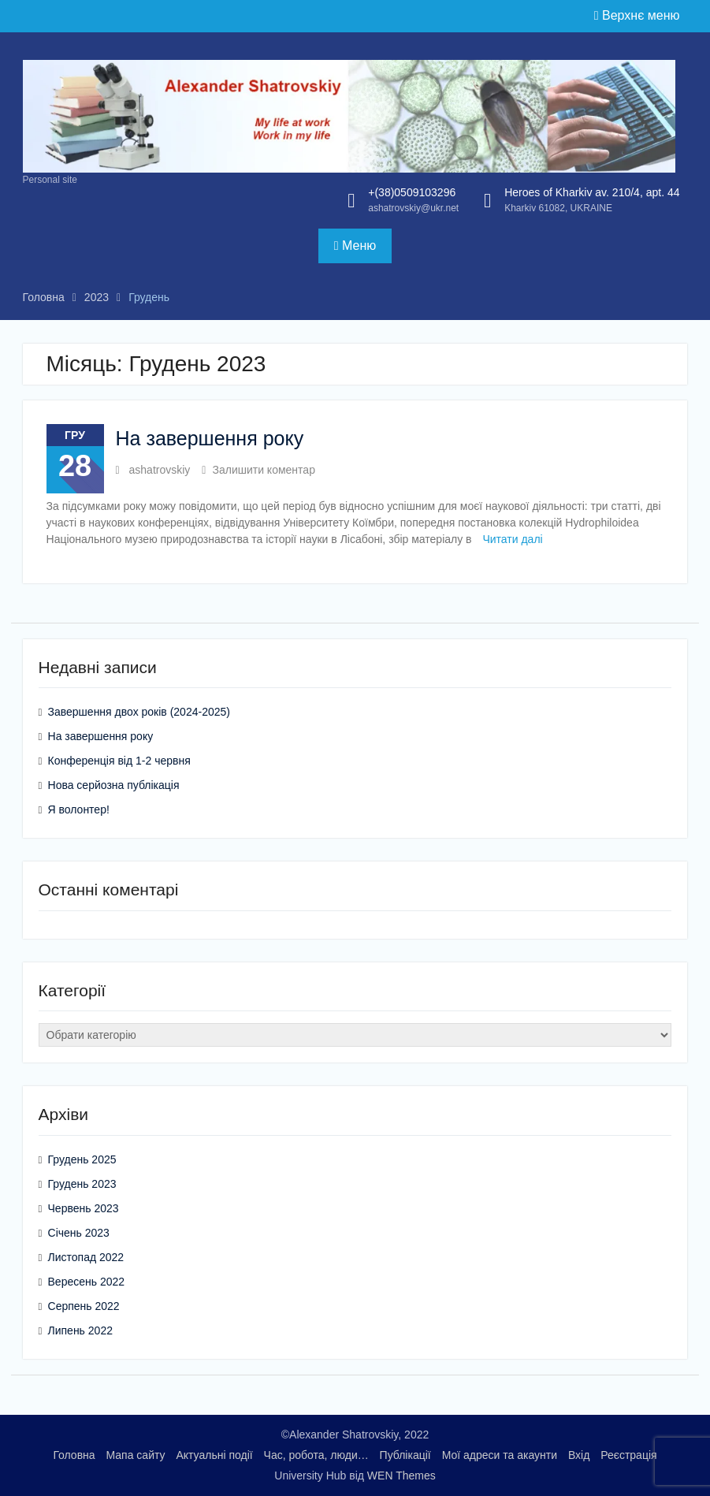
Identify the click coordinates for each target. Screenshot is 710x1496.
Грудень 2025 (82, 1159)
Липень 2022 (80, 1330)
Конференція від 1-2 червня (119, 760)
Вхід (578, 1455)
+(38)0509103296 (411, 192)
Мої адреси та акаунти (499, 1455)
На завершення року (210, 438)
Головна (74, 1455)
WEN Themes (401, 1475)
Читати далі (512, 539)
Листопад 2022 (86, 1257)
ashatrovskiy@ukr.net (413, 208)
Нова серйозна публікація (114, 785)
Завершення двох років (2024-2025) (139, 711)
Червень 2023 (83, 1208)
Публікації (405, 1455)
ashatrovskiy (160, 469)
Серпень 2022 (84, 1306)
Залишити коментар (263, 469)
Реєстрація (628, 1455)
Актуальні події (214, 1455)
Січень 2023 (79, 1232)
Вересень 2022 (86, 1281)
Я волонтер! (79, 809)
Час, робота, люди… (316, 1455)
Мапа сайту (135, 1455)
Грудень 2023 (82, 1184)
